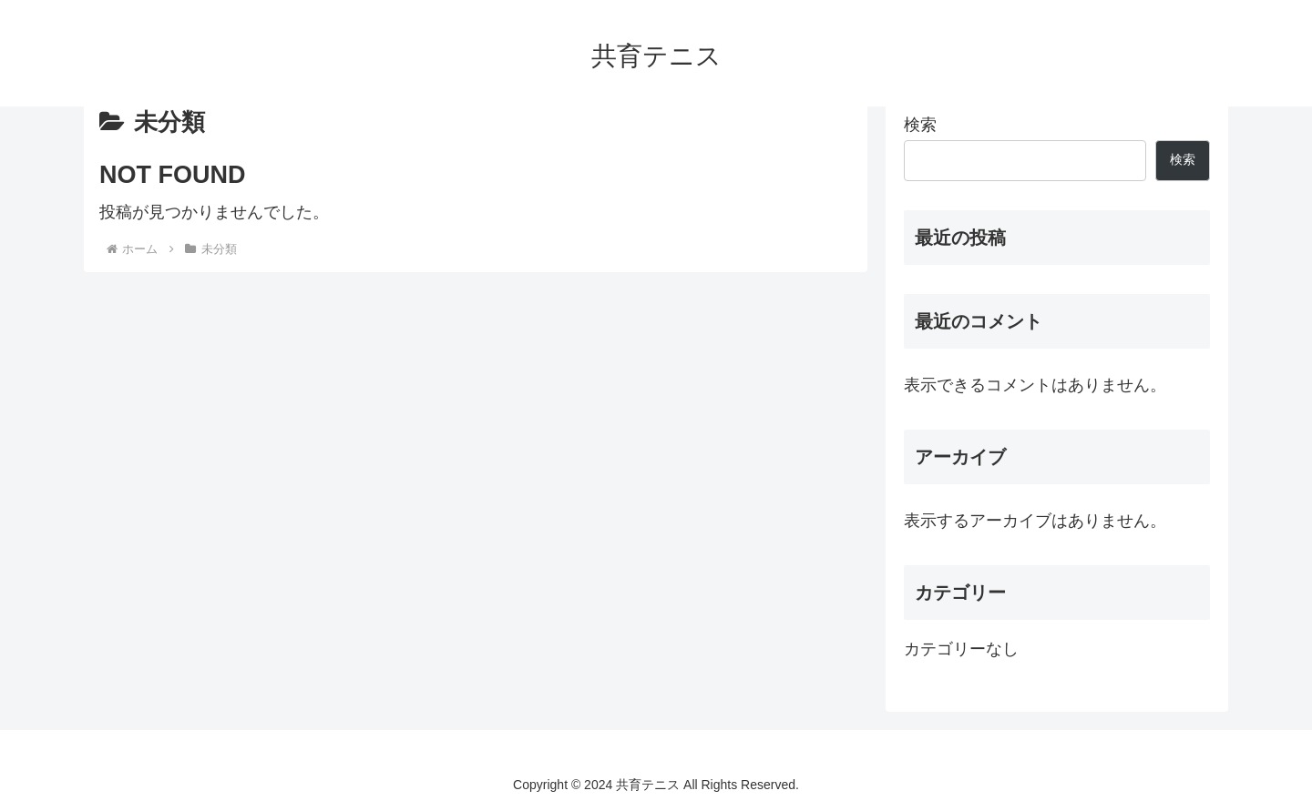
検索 (920, 125)
